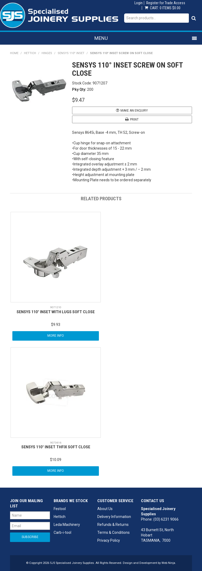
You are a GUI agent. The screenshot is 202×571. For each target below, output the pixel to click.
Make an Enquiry (134, 110)
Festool (60, 509)
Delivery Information (114, 517)
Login (138, 3)
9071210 (55, 307)
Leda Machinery (67, 524)
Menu (101, 38)
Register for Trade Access (165, 3)
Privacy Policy (108, 540)
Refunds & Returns (113, 524)
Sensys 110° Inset (71, 53)
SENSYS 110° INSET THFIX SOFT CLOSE (55, 447)
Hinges (47, 53)
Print (134, 119)
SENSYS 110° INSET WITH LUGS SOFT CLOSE (56, 312)
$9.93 (55, 324)
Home (14, 53)
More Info (55, 335)
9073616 (55, 442)
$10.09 (55, 460)
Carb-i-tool (62, 532)
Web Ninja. (168, 563)
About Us (105, 509)
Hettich (30, 53)
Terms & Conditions (113, 532)
